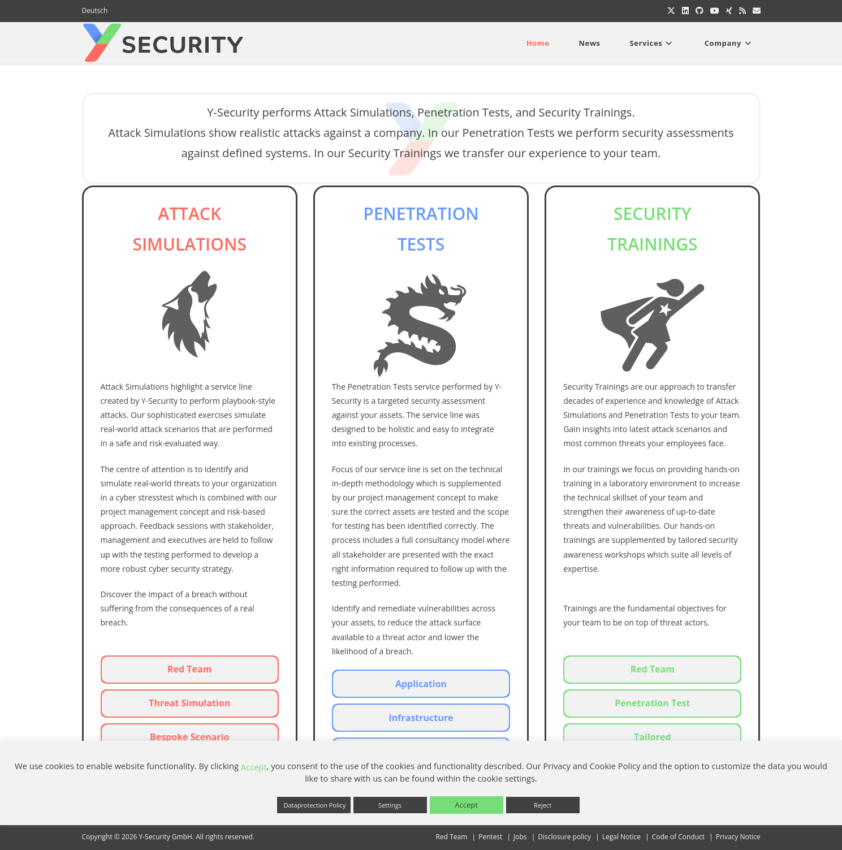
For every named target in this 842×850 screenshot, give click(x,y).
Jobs (520, 837)
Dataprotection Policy (315, 805)
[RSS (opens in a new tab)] (742, 10)
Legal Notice (621, 837)
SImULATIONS (189, 244)
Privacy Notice (738, 837)
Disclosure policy (564, 837)
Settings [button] (389, 805)
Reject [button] (542, 805)
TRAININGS (652, 244)
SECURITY (653, 213)
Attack (189, 213)
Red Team (189, 669)
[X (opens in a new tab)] (671, 10)
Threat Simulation (189, 703)
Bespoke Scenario (189, 737)
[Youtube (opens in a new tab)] (715, 10)
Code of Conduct (678, 837)
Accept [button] (466, 805)
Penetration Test (652, 703)
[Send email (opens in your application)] (755, 10)
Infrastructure (420, 717)
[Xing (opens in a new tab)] (729, 10)
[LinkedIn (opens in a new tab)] (685, 10)
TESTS (421, 244)
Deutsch (95, 10)
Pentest (490, 837)
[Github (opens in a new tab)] (699, 10)
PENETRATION (421, 213)
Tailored (652, 737)
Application (421, 684)
